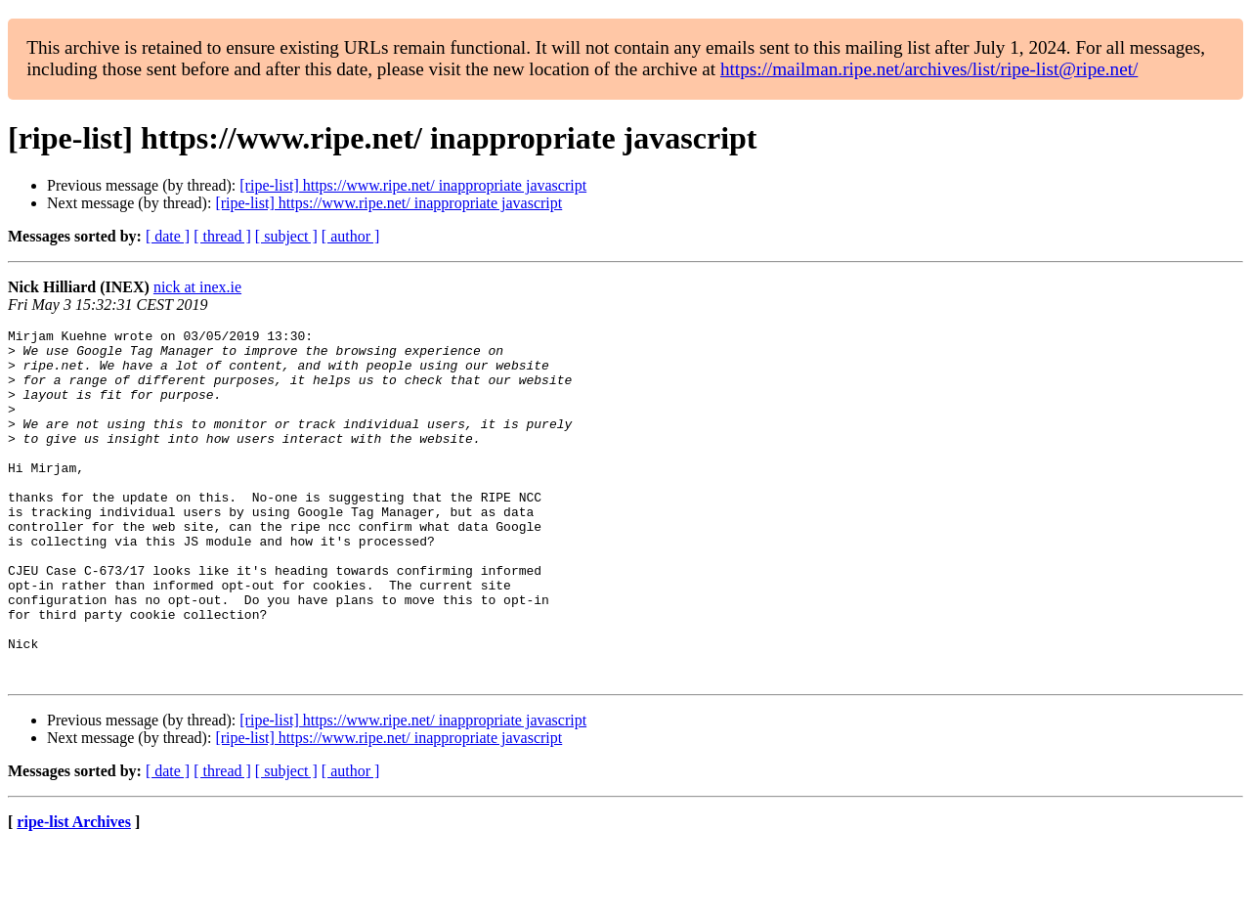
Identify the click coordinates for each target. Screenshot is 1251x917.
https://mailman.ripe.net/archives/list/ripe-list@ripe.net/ (929, 69)
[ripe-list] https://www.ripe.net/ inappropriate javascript (412, 185)
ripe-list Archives (74, 892)
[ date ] (168, 236)
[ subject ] (286, 236)
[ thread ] (222, 236)
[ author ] (351, 236)
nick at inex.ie (197, 287)
